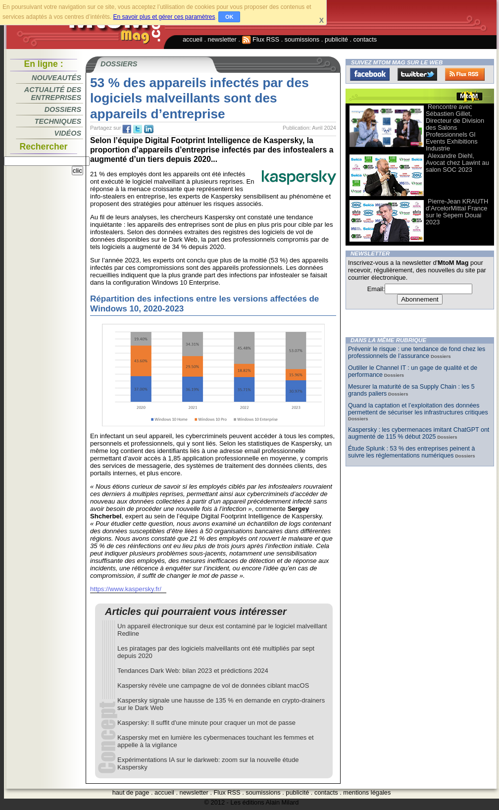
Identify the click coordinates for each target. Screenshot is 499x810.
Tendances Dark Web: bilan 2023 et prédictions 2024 (192, 670)
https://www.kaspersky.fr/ (125, 589)
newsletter (222, 39)
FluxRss (465, 74)
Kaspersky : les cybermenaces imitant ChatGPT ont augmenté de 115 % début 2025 (418, 433)
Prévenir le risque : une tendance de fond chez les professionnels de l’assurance (416, 352)
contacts (365, 39)
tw (138, 129)
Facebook (370, 74)
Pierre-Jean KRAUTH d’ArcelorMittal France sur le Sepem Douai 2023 (457, 212)
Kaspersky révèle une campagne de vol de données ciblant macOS (213, 685)
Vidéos (67, 133)
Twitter (417, 74)
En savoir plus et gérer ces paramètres (164, 16)
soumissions (302, 39)
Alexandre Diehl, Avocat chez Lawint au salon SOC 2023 (457, 162)
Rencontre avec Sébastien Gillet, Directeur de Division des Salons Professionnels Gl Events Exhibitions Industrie (455, 127)
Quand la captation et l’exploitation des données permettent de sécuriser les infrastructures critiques (418, 409)
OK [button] (229, 17)
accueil (192, 39)
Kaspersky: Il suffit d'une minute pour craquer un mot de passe (206, 722)
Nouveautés (56, 78)
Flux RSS (261, 39)
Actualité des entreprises (52, 93)
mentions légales (367, 792)
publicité (336, 39)
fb (127, 129)
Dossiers (63, 109)
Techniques (58, 121)
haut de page (131, 792)
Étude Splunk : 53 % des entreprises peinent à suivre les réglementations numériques (411, 452)
